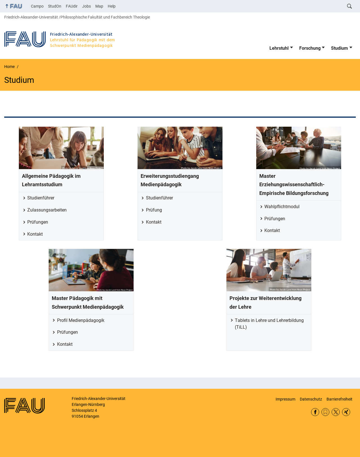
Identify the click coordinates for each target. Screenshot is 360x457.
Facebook (315, 412)
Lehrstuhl (279, 48)
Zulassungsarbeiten (47, 210)
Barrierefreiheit (339, 399)
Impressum (285, 399)
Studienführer (40, 198)
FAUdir (72, 6)
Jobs (86, 6)
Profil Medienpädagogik (80, 320)
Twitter (336, 412)
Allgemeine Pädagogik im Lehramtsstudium (51, 180)
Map (99, 6)
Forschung (310, 48)
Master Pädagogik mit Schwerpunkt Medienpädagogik (88, 302)
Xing (346, 412)
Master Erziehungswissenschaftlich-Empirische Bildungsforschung (293, 184)
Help (112, 6)
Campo (37, 6)
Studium (339, 48)
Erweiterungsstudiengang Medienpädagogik (170, 180)
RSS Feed (325, 412)
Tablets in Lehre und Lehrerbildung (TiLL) (269, 324)
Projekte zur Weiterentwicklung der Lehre (266, 302)
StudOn (54, 6)
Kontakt (35, 234)
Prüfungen (37, 222)
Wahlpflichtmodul (282, 206)
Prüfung (154, 210)
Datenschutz (311, 399)
